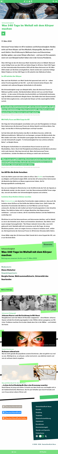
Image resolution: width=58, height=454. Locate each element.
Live (14, 452)
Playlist (43, 452)
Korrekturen (40, 424)
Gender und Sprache (43, 430)
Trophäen (39, 415)
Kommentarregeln (42, 427)
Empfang (39, 412)
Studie (40, 176)
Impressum (39, 421)
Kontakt (38, 409)
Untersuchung (9, 201)
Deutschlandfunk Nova (43, 406)
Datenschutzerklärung (43, 418)
